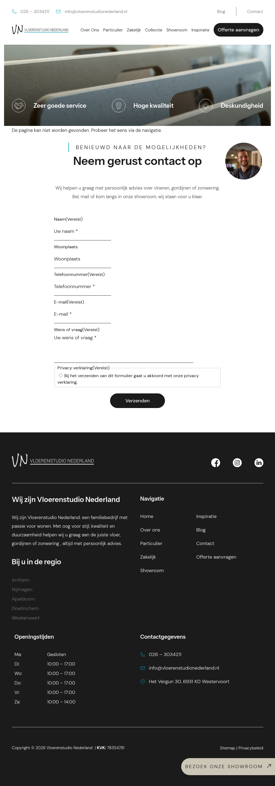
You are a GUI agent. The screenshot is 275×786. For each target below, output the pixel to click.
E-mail (69, 302)
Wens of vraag (77, 329)
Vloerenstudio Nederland (69, 748)
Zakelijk (148, 557)
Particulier (151, 543)
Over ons (150, 530)
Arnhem (20, 580)
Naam (68, 219)
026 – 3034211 (30, 11)
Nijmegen (22, 589)
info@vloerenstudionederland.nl (91, 11)
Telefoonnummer (79, 274)
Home (147, 516)
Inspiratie (206, 516)
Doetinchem (25, 608)
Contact (205, 543)
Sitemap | (228, 748)
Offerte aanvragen (238, 30)
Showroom (152, 570)
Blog (201, 530)
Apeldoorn (23, 599)
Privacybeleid (250, 748)
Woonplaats (66, 247)
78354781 (110, 748)
